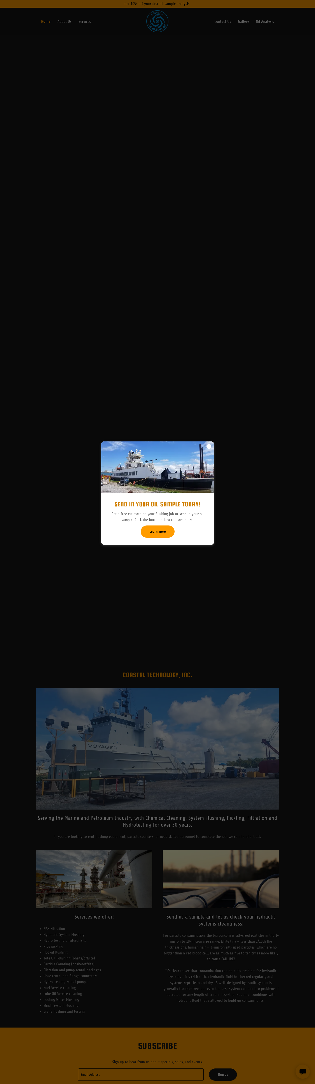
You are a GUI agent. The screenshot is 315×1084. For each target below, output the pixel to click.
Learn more (157, 531)
